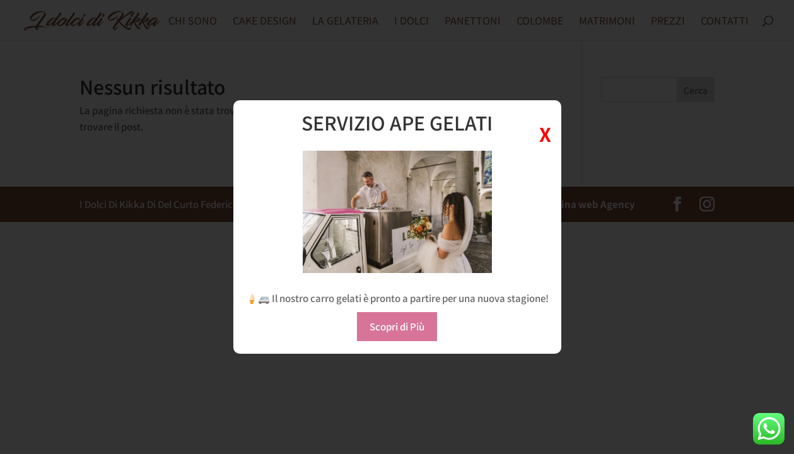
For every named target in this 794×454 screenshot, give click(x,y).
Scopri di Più (397, 326)
